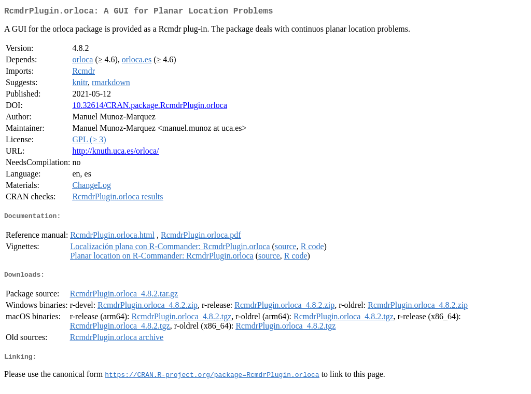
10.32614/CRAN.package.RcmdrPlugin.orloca (149, 107)
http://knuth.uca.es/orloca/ (115, 152)
